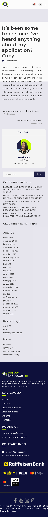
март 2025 (8, 277)
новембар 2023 (10, 307)
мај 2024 (7, 294)
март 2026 (8, 237)
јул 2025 (7, 264)
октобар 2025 (9, 254)
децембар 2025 (10, 247)
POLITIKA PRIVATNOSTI (14, 437)
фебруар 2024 (10, 297)
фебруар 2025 (10, 281)
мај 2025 (7, 271)
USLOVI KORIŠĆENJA (13, 433)
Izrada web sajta (37, 508)
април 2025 (8, 274)
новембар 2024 (10, 290)
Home (5, 399)
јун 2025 (7, 267)
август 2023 (8, 314)
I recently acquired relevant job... (20, 111)
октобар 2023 (9, 310)
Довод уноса (9, 348)
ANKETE (7, 326)
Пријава (7, 344)
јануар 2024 (9, 300)
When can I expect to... (29, 120)
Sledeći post (36, 123)
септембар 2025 (11, 257)
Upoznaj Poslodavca (12, 333)
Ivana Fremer (24, 157)
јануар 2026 (9, 244)
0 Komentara (11, 61)
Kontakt (6, 420)
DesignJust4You (8, 511)
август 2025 (8, 261)
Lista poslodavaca (11, 407)
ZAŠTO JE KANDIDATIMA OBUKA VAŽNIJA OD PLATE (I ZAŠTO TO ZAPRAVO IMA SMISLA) (23, 189)
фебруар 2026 (10, 241)
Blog (5, 329)
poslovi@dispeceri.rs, (16, 452)
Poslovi (6, 403)
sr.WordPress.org (11, 354)
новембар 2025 (10, 251)
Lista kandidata (10, 412)
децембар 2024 (10, 287)
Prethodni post (8, 114)
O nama (6, 416)
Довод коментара (11, 351)
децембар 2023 (10, 304)
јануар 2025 (8, 284)
